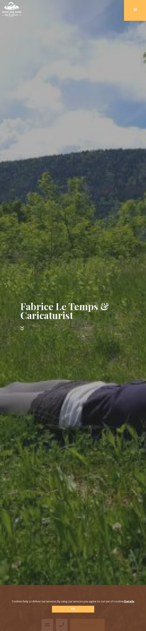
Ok (73, 609)
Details (129, 602)
